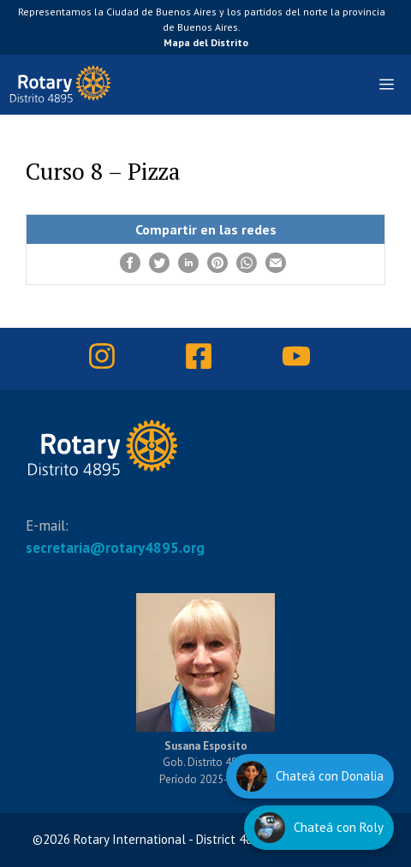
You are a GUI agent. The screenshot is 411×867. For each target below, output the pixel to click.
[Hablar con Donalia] (310, 776)
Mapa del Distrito (206, 42)
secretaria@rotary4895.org (115, 547)
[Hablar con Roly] (319, 827)
